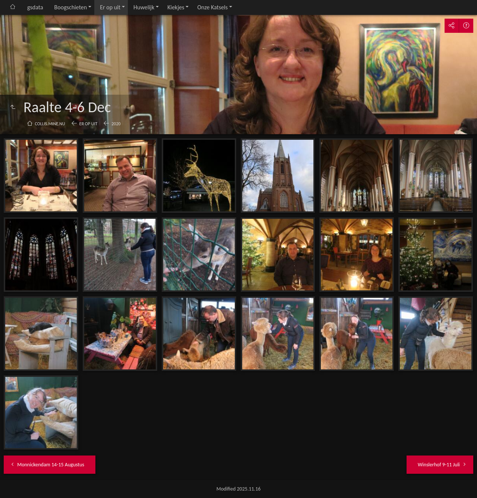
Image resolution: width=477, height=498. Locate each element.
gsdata (35, 7)
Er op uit (110, 7)
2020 (115, 123)
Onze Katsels (212, 7)
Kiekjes (175, 7)
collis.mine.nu (50, 123)
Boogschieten (70, 7)
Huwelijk (143, 7)
